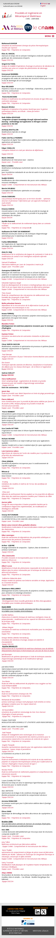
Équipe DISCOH (7, 113)
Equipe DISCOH (7, 60)
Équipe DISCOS (7, 126)
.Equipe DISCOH (8, 385)
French (44, 4)
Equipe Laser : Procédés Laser (13, 267)
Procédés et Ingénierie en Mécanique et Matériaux (28, 14)
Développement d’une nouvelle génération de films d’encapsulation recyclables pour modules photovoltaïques (26, 602)
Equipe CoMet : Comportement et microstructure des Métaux (24, 185)
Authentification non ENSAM (12, 6)
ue (27, 286)
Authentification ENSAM (11, 4)
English (45, 5)
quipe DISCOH (8, 369)
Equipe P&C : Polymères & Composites (16, 93)
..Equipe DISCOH (8, 488)
